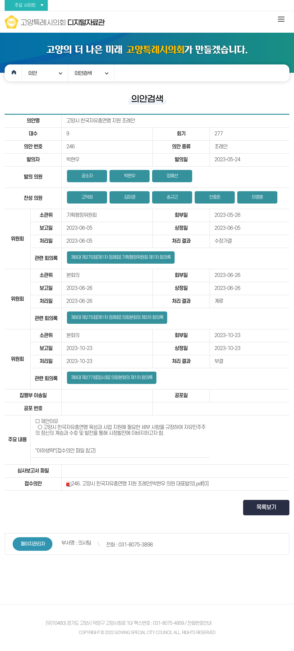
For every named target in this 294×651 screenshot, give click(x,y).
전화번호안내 (199, 623)
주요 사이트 (25, 5)
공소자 (87, 176)
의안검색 (83, 73)
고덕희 (87, 197)
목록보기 (266, 507)
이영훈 (257, 197)
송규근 (172, 197)
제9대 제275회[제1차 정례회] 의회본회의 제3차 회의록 (117, 317)
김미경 (129, 197)
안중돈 (214, 197)
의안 (32, 73)
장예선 (172, 176)
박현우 (129, 176)
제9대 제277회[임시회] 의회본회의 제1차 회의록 (111, 377)
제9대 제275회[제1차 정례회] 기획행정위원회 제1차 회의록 (121, 257)
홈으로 (13, 72)
